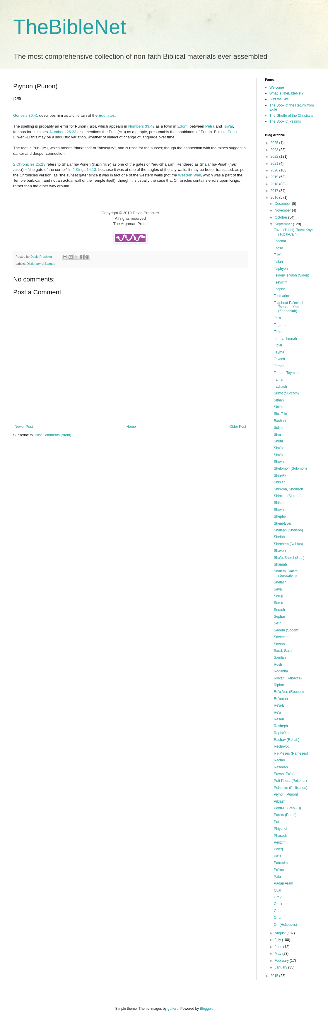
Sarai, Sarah (283, 651)
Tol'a (277, 318)
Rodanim (281, 671)
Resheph (281, 726)
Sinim (278, 407)
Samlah (280, 657)
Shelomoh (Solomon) (290, 468)
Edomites (107, 115)
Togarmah (281, 325)
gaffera (173, 1009)
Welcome (276, 87)
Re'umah (281, 699)
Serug (278, 596)
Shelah (279, 537)
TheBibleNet (69, 27)
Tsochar (280, 241)
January (281, 967)
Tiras (277, 332)
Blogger (206, 1009)
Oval (277, 890)
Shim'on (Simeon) (288, 496)
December (283, 204)
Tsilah (278, 262)
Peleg (278, 849)
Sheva (279, 510)
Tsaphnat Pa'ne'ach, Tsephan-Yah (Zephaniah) (289, 307)
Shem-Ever (282, 523)
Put (276, 822)
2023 (275, 150)
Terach (279, 366)
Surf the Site (279, 99)
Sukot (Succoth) (286, 393)
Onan (278, 911)
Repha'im (281, 733)
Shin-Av (280, 475)
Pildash (279, 801)
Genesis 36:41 (25, 115)
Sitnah (279, 400)
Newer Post (24, 427)
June (279, 947)
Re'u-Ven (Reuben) (289, 692)
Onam (278, 918)
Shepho (280, 516)
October (281, 217)
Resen (279, 719)
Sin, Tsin (280, 414)
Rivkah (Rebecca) (288, 678)
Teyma (279, 352)
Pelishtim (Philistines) (290, 788)
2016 (275, 197)
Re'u (277, 712)
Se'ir (277, 623)
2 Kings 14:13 (84, 169)
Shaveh (280, 551)
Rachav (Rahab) (286, 740)
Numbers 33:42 (141, 126)
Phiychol (280, 829)
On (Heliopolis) (285, 925)
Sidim (278, 427)
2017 (275, 191)
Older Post (237, 427)
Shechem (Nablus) (288, 544)
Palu (277, 877)
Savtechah (282, 637)
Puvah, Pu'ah (284, 774)
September (284, 224)
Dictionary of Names (41, 263)
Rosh (278, 664)
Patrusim (281, 863)
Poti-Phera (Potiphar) (290, 781)
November (283, 210)
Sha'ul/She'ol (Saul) (289, 558)
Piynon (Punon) (286, 794)
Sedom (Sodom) (286, 630)
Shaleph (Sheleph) (288, 530)
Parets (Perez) (285, 815)
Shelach (280, 582)
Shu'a (278, 455)
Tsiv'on (279, 255)
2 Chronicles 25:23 (29, 164)
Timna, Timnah (285, 338)
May (278, 954)
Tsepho (279, 289)
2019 (275, 177)
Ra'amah (281, 767)
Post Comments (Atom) (53, 435)
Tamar (278, 379)
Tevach (279, 359)
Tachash (280, 386)
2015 (275, 976)
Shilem (279, 503)
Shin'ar (279, 482)
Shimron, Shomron (288, 489)
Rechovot (281, 746)
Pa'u (277, 856)
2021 (275, 164)
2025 (275, 143)
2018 (275, 184)
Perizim (280, 842)
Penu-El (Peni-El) (287, 808)
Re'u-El (279, 705)
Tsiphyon (281, 269)
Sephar (279, 616)
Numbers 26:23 (63, 132)
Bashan (280, 421)
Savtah (279, 644)
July (278, 940)
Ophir (278, 904)
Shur (277, 434)
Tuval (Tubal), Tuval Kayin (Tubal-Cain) (294, 232)
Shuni (278, 441)
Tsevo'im (280, 282)
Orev (277, 897)
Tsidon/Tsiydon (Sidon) (291, 275)
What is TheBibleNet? (286, 93)
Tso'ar (228, 126)
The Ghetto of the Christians (291, 116)
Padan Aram (283, 883)
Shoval (279, 462)
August (281, 933)
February (282, 961)
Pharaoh (280, 836)
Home (131, 427)
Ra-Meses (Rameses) (291, 753)
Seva (278, 589)
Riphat (279, 685)
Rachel (279, 760)
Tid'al (278, 345)
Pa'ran (279, 870)
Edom (182, 126)
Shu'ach (280, 448)
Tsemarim (281, 296)
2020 (275, 170)
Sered (278, 603)
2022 (275, 156)
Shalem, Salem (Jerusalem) (286, 573)
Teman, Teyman (286, 373)
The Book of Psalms (285, 121)
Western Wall (189, 175)
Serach (279, 610)
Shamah (280, 564)
